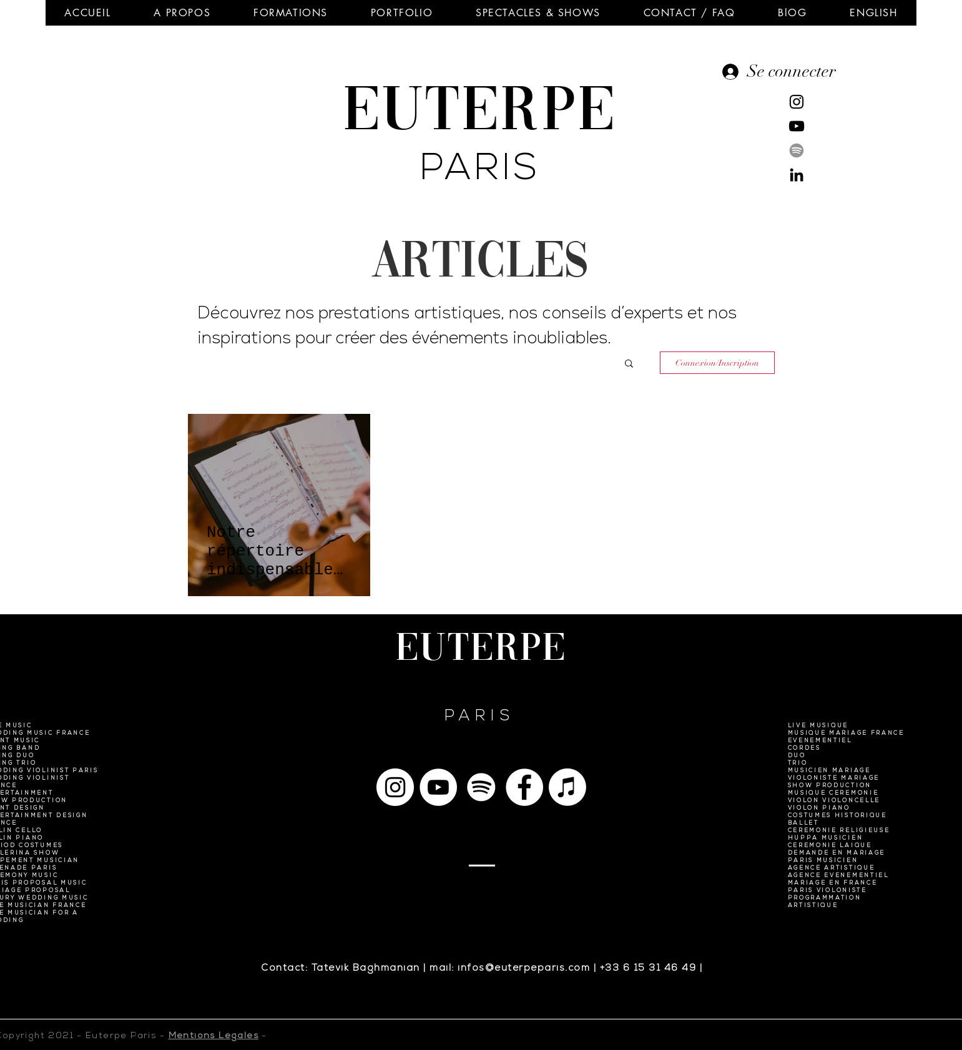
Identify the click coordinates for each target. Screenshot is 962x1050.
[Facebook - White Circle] (524, 787)
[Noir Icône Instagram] (796, 101)
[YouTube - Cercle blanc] (438, 787)
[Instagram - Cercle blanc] (395, 787)
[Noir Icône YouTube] (796, 126)
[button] (182, 13)
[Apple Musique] (567, 787)
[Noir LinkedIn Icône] (796, 174)
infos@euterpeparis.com (524, 969)
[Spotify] (796, 150)
